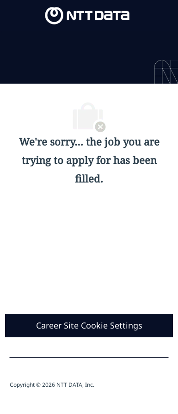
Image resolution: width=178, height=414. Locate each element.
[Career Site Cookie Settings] (89, 325)
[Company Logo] (87, 15)
